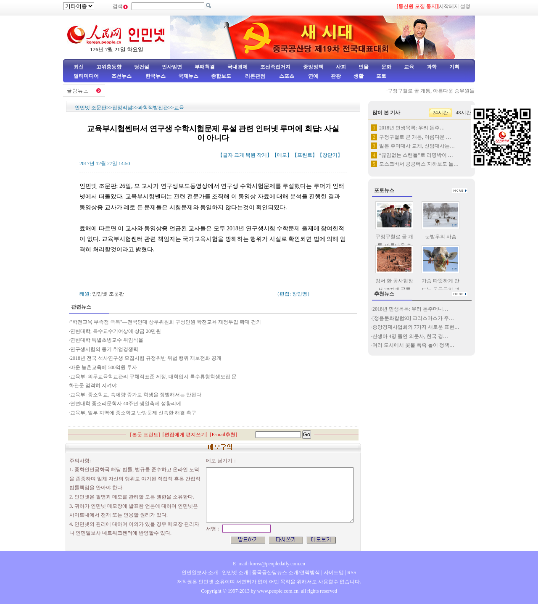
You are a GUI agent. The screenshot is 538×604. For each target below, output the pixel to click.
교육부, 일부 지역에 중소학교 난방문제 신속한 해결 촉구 (133, 413)
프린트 (304, 155)
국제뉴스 (188, 76)
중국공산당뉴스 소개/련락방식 (286, 572)
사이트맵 (334, 572)
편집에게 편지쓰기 (185, 435)
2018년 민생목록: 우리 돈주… (412, 128)
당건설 (141, 67)
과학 (432, 67)
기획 (454, 67)
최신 (79, 67)
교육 (409, 67)
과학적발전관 (153, 108)
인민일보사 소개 (200, 572)
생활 (358, 76)
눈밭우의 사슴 (440, 237)
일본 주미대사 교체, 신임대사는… (417, 146)
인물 (364, 67)
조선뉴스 (122, 76)
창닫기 (330, 155)
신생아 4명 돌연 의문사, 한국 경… (410, 336)
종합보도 (221, 76)
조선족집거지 (275, 67)
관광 (336, 76)
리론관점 (255, 76)
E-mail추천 (224, 435)
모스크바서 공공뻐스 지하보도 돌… (419, 164)
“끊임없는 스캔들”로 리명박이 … (416, 155)
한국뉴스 (155, 76)
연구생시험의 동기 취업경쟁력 (104, 349)
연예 (312, 76)
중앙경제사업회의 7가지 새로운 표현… (415, 327)
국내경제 (237, 67)
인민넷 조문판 (90, 108)
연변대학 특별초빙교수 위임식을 (106, 340)
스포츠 (286, 76)
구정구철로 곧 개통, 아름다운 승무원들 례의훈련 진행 (449, 91)
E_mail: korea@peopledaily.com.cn (269, 564)
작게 (262, 155)
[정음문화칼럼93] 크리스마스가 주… (413, 318)
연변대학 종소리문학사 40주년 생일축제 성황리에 (125, 403)
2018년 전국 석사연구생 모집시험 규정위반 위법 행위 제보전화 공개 (146, 358)
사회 (341, 67)
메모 (282, 155)
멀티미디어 (86, 76)
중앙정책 (313, 67)
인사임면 (172, 67)
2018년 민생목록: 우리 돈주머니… (410, 309)
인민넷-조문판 (108, 294)
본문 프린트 (145, 435)
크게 (239, 155)
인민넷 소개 (234, 572)
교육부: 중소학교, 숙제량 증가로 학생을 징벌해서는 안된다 (135, 395)
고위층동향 (108, 67)
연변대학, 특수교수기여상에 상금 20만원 (115, 331)
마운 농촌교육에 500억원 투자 (103, 367)
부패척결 (205, 67)
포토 (381, 76)
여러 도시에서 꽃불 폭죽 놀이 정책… (413, 345)
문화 (386, 67)
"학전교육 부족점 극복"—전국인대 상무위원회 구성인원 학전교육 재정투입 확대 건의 (166, 322)
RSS (351, 572)
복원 (250, 155)
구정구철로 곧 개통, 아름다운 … (415, 137)
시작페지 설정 (454, 6)
